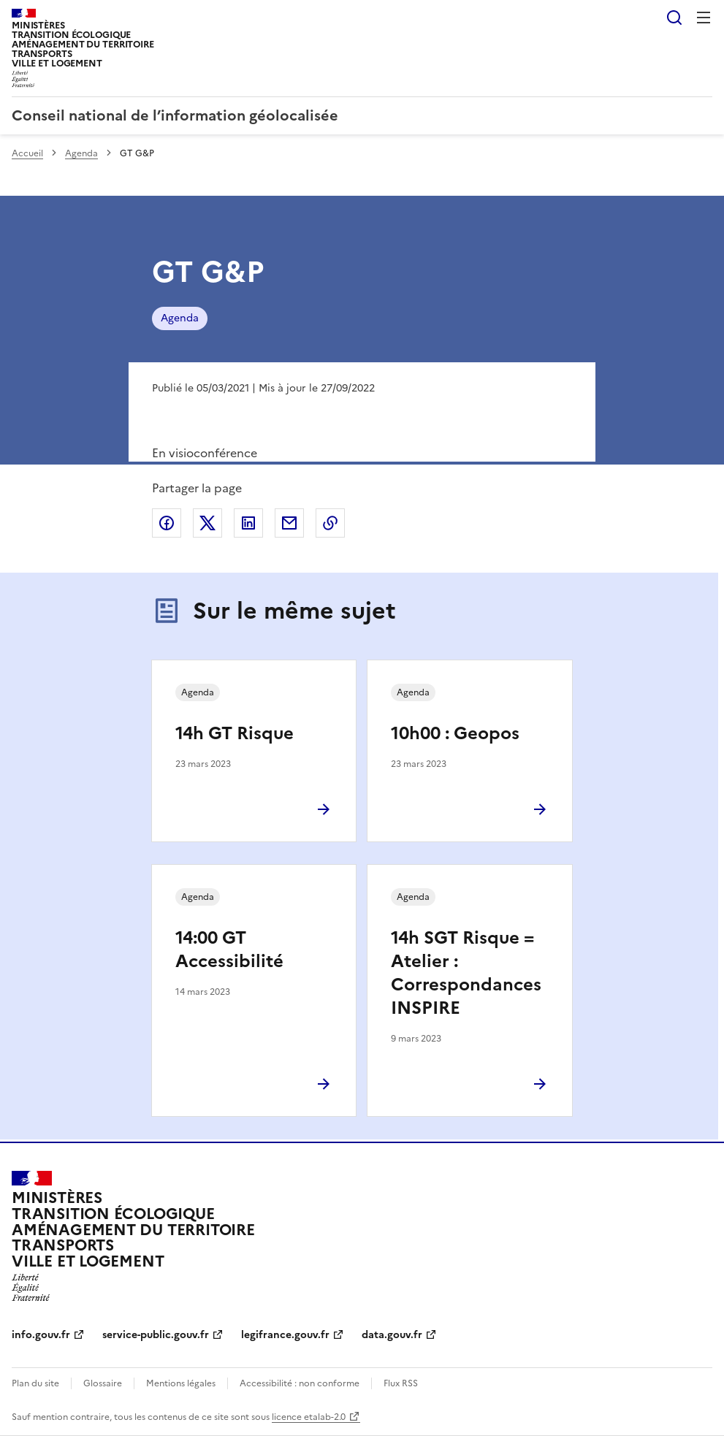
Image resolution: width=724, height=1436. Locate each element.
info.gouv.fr (41, 1335)
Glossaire (102, 1383)
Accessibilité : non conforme (299, 1383)
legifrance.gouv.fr (285, 1335)
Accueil (27, 153)
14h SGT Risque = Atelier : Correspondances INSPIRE (466, 973)
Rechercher (674, 17)
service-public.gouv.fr (155, 1335)
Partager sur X (207, 523)
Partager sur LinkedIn (248, 523)
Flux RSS (401, 1383)
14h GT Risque (234, 733)
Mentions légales (181, 1383)
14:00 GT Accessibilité (229, 949)
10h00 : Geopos (455, 733)
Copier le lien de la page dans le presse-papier (330, 523)
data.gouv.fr (392, 1335)
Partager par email (289, 523)
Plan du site (35, 1383)
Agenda (81, 153)
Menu (703, 17)
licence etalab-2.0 (309, 1417)
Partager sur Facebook (166, 523)
